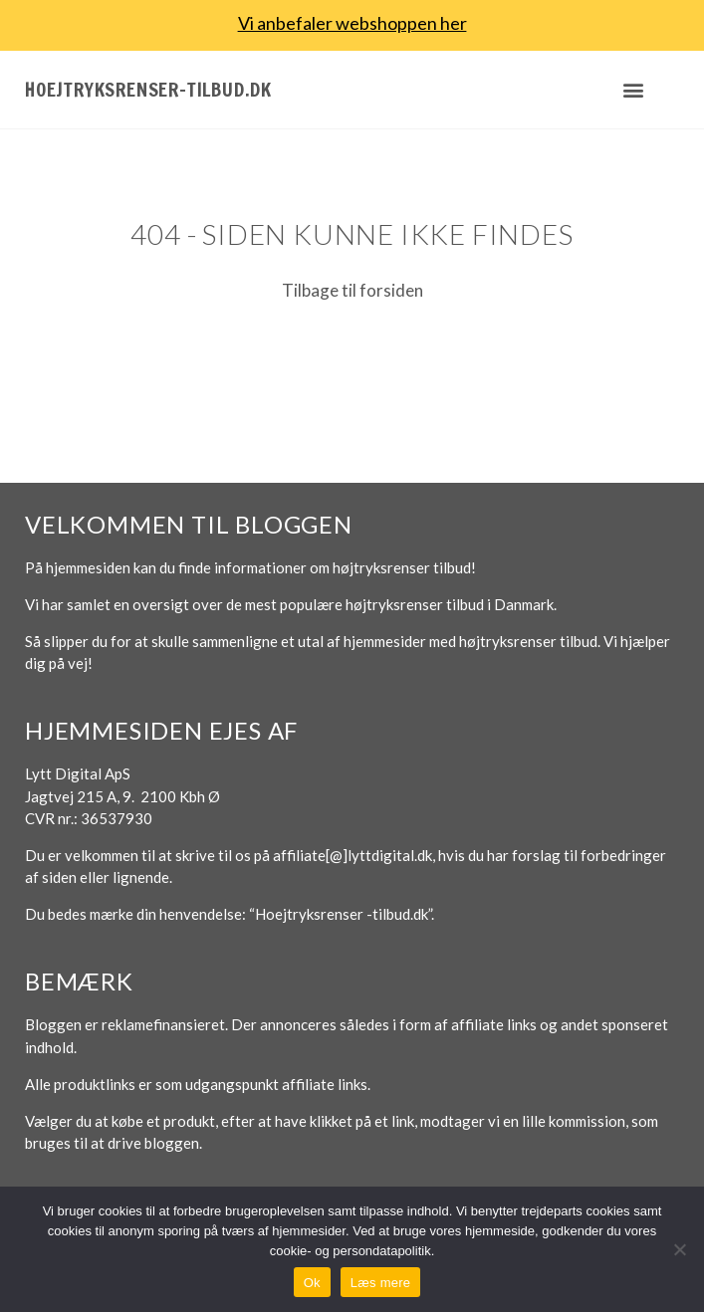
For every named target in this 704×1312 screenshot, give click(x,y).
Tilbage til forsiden (352, 290)
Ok (312, 1282)
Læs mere (381, 1282)
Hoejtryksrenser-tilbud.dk (148, 89)
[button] (633, 89)
